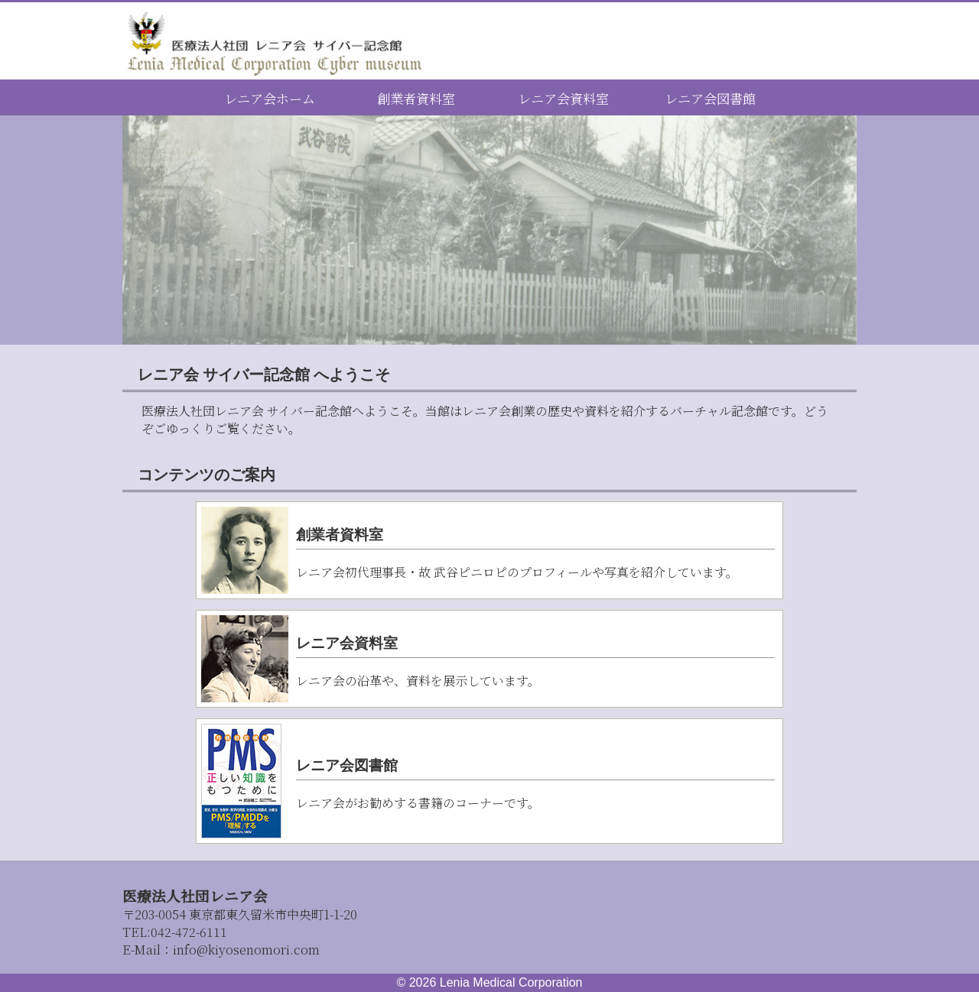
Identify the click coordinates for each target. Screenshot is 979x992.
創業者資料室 (416, 98)
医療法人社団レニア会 (195, 896)
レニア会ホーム (269, 98)
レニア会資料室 (563, 98)
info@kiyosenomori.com (246, 949)
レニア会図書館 (710, 98)
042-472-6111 (174, 932)
